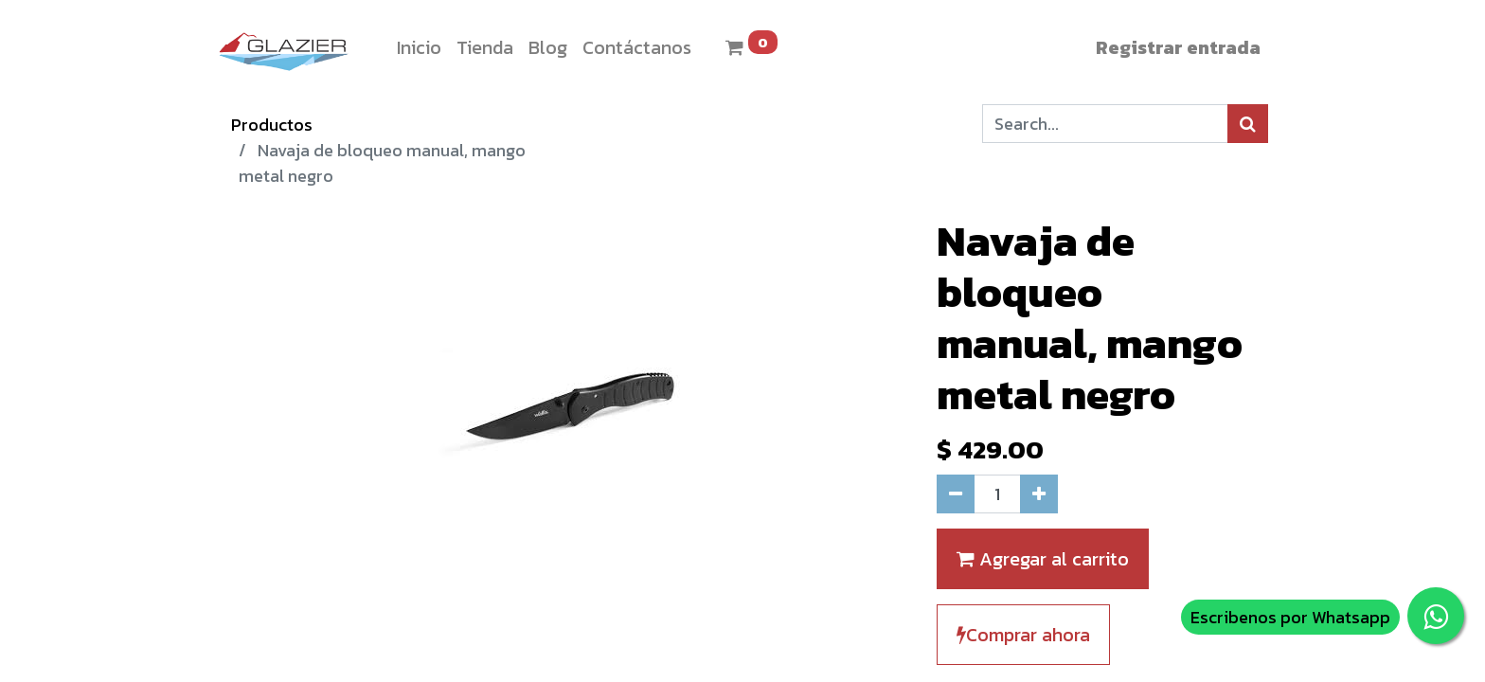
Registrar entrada (1178, 47)
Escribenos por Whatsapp (1290, 617)
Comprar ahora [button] (1023, 634)
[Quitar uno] (956, 494)
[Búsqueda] (1247, 123)
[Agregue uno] (1039, 494)
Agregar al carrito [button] (1043, 559)
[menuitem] (419, 47)
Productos (272, 124)
